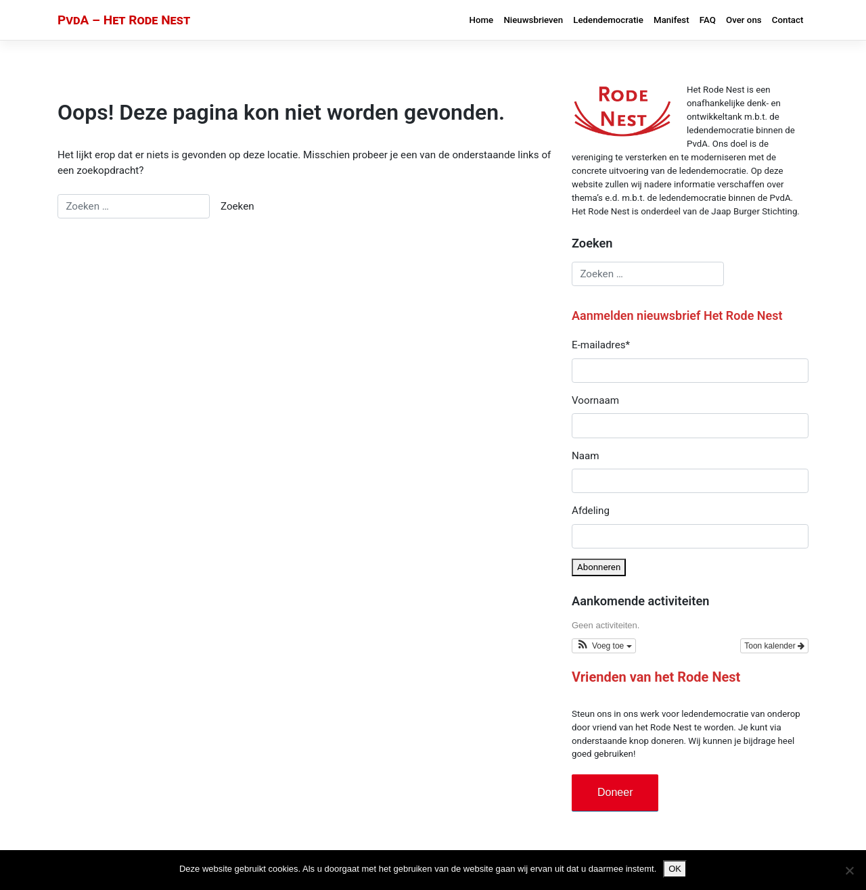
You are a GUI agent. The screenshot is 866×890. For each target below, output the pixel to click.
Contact (788, 20)
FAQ (708, 20)
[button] (603, 646)
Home (482, 20)
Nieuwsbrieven (533, 20)
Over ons (744, 20)
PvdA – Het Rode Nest (124, 20)
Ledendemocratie (608, 20)
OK (674, 869)
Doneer (615, 792)
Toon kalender (774, 646)
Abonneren (598, 567)
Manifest (671, 20)
